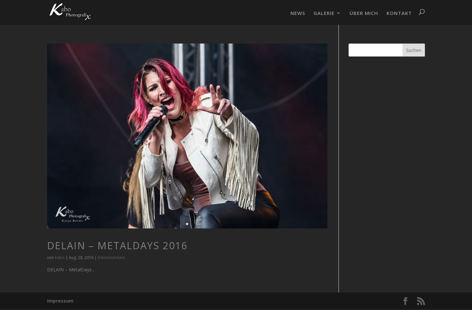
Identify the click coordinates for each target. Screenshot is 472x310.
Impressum (60, 301)
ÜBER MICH (364, 13)
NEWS (297, 13)
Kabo (60, 257)
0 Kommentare (111, 257)
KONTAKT (399, 13)
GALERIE (324, 13)
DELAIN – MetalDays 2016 (117, 245)
